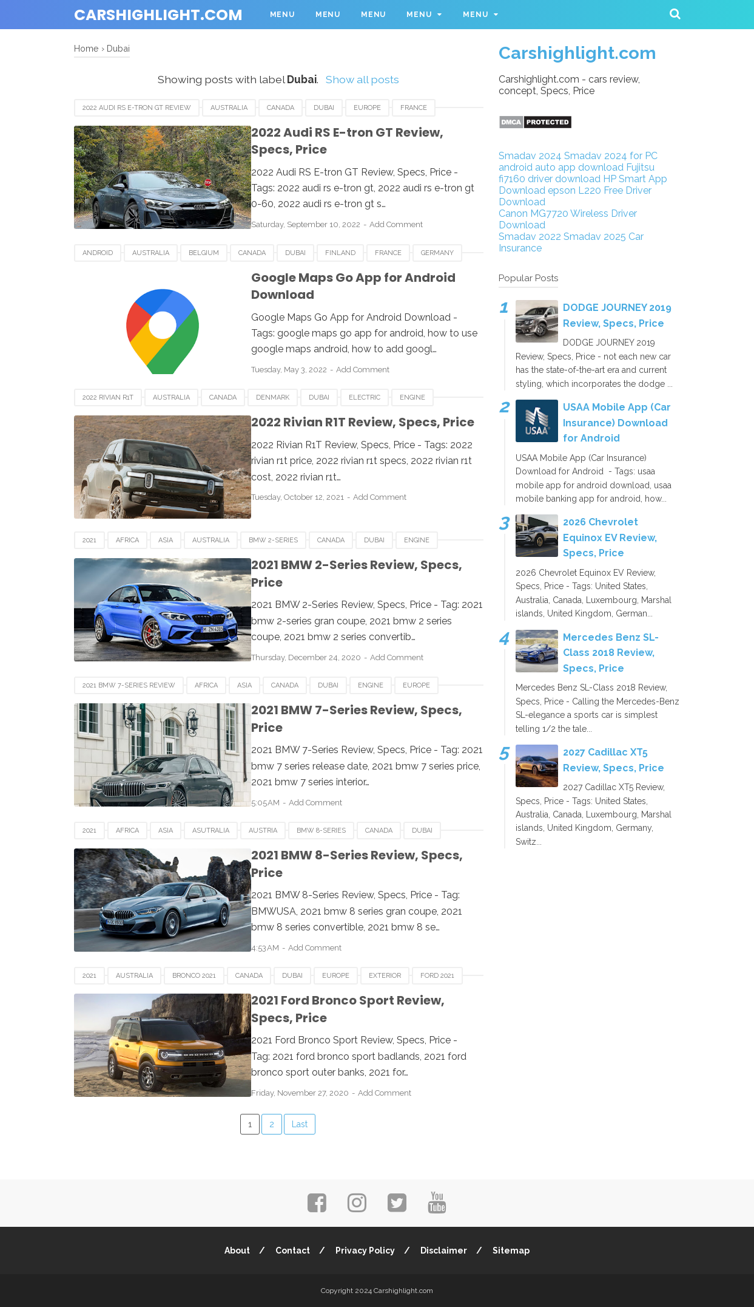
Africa (127, 540)
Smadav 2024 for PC (611, 156)
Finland (340, 253)
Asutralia (210, 830)
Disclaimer (444, 1250)
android (97, 253)
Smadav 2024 (530, 156)
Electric (364, 397)
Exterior (385, 976)
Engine (412, 397)
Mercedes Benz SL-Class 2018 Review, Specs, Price (611, 653)
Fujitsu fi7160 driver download (577, 173)
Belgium (204, 253)
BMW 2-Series (273, 540)
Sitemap (512, 1250)
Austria (263, 830)
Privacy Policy (365, 1250)
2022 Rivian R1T (107, 397)
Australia (228, 108)
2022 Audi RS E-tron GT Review (136, 108)
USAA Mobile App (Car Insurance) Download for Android (617, 422)
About (236, 1250)
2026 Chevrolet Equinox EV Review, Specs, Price (610, 537)
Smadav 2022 (530, 236)
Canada (280, 108)
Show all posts (362, 79)
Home (86, 48)
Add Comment (385, 224)
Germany (437, 253)
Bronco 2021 (194, 976)
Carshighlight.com (158, 15)
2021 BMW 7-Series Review (128, 685)
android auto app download (561, 167)
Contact (292, 1250)
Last (300, 1124)
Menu (282, 14)
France (413, 108)
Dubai (324, 108)
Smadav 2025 (595, 236)
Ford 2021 (437, 976)
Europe (367, 108)
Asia (165, 540)
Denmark (272, 397)
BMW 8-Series (321, 830)
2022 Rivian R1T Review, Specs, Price (352, 422)
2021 (89, 540)
